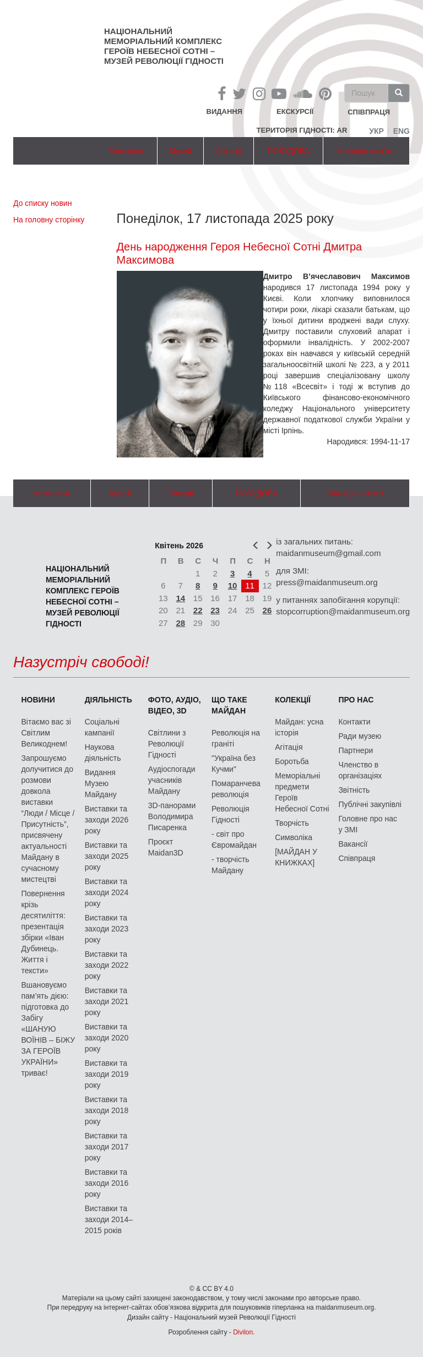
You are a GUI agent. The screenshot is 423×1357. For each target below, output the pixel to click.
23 (215, 610)
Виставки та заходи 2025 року (107, 856)
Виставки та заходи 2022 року (107, 965)
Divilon (243, 1332)
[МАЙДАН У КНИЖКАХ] (296, 857)
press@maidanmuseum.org (326, 582)
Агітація (288, 747)
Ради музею (359, 736)
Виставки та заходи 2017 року (107, 1146)
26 (267, 610)
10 (232, 585)
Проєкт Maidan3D (165, 847)
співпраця (369, 112)
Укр (376, 131)
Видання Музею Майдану (101, 783)
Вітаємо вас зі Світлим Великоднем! (45, 732)
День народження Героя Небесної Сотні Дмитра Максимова (239, 253)
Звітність (354, 790)
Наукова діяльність (103, 752)
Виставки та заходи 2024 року (107, 892)
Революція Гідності (231, 814)
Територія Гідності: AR (302, 130)
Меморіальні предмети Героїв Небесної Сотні (302, 792)
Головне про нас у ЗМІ (367, 824)
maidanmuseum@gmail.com (328, 553)
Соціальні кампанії (102, 727)
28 (180, 623)
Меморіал (126, 150)
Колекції (293, 699)
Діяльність (108, 699)
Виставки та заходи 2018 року (107, 1110)
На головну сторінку (48, 219)
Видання (225, 111)
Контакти (354, 721)
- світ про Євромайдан (234, 839)
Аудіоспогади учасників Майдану (172, 780)
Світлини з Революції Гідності (167, 743)
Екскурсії (294, 111)
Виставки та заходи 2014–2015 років (109, 1219)
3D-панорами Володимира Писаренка (172, 816)
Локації (228, 150)
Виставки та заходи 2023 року (107, 928)
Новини (38, 699)
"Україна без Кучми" (234, 763)
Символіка (293, 837)
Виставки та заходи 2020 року (107, 1037)
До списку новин (42, 203)
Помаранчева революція (236, 789)
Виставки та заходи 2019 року (107, 1074)
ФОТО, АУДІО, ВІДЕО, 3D (174, 705)
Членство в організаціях (360, 770)
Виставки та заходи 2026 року (107, 819)
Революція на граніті (236, 738)
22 (198, 610)
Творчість (292, 823)
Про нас (355, 699)
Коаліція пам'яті (366, 150)
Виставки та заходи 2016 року (107, 1183)
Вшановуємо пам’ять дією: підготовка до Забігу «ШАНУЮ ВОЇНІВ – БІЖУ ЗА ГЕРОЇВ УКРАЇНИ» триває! (48, 1028)
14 (180, 598)
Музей (180, 150)
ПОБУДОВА (288, 150)
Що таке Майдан (229, 705)
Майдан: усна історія (299, 727)
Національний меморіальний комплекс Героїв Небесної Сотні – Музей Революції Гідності (164, 46)
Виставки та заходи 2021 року (107, 1001)
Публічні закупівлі (370, 804)
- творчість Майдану (231, 865)
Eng (401, 131)
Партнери (355, 750)
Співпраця (356, 858)
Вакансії (352, 844)
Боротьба (291, 761)
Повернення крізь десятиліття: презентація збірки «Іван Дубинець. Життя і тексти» (43, 932)
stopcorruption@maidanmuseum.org (343, 611)
